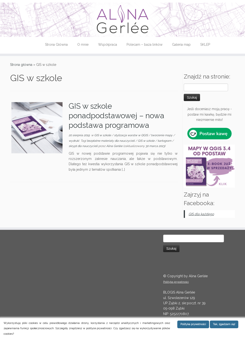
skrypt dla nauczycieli (83, 146)
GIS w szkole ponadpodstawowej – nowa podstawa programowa (116, 116)
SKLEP (205, 44)
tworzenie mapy (162, 135)
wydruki (74, 140)
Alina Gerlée (114, 146)
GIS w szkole (103, 135)
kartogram (165, 140)
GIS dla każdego (201, 214)
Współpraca (107, 44)
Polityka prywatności (176, 281)
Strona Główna (56, 44)
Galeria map (181, 44)
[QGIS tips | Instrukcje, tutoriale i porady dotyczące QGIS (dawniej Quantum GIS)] (122, 19)
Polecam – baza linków (144, 44)
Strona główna (21, 65)
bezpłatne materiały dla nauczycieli (111, 140)
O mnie (83, 44)
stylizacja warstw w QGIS (131, 135)
